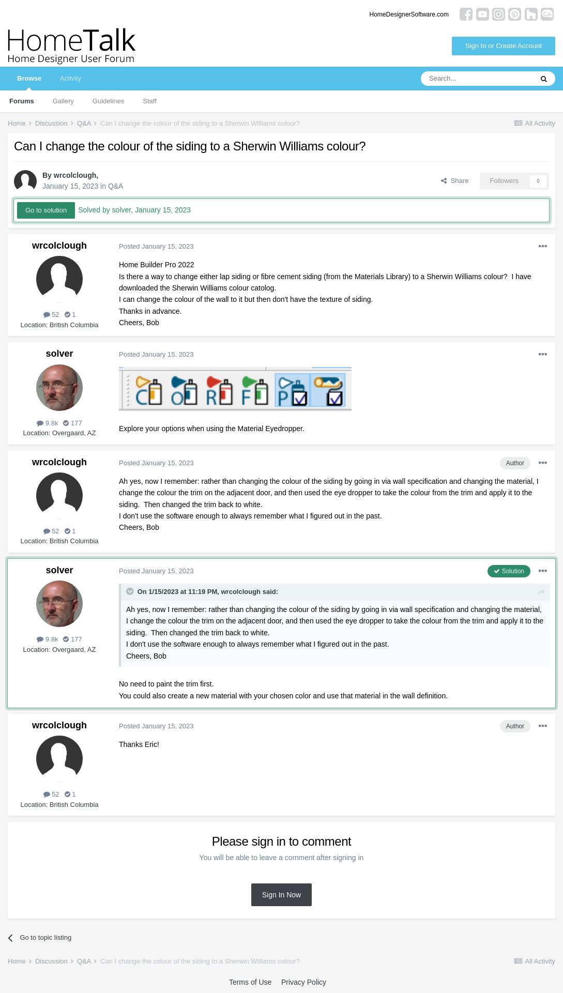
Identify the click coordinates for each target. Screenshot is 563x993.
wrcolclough (75, 175)
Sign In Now (281, 895)
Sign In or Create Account (503, 46)
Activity (70, 78)
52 (51, 314)
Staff (150, 101)
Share (454, 181)
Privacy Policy (303, 982)
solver (59, 353)
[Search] (476, 78)
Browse (29, 82)
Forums (21, 101)
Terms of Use (250, 982)
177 (72, 423)
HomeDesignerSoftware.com (409, 14)
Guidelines (108, 101)
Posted (156, 246)
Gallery (63, 101)
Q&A (116, 186)
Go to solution (46, 210)
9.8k (47, 423)
